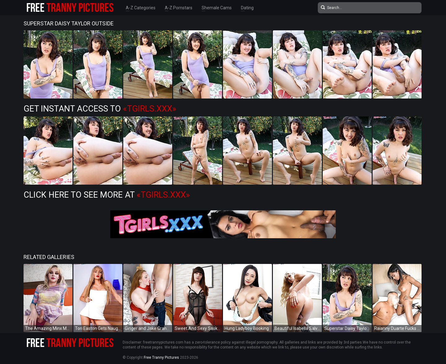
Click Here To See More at (107, 195)
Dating (247, 7)
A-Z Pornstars (178, 7)
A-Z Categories (140, 7)
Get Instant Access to (100, 109)
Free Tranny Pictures (161, 357)
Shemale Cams (217, 7)
